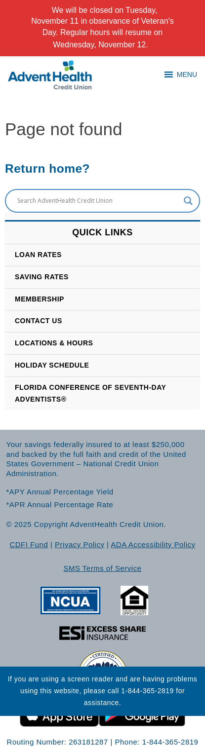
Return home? (47, 168)
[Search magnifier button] (188, 201)
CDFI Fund (28, 544)
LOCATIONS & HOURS (54, 343)
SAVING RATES (42, 277)
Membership (39, 299)
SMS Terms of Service (102, 568)
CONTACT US (38, 321)
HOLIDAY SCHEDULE (52, 365)
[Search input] (98, 201)
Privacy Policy (79, 544)
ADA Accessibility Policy (153, 544)
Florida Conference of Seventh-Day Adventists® (90, 393)
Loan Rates (38, 255)
